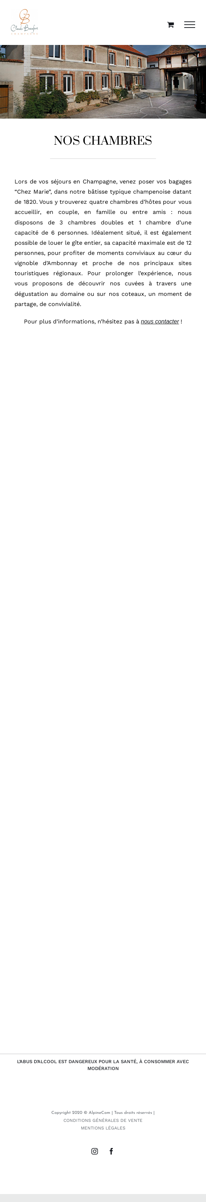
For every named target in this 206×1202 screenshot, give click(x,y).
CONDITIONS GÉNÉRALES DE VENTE (103, 1120)
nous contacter (160, 321)
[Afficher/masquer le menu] (189, 24)
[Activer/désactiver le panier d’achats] (170, 24)
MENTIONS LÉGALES (103, 1128)
